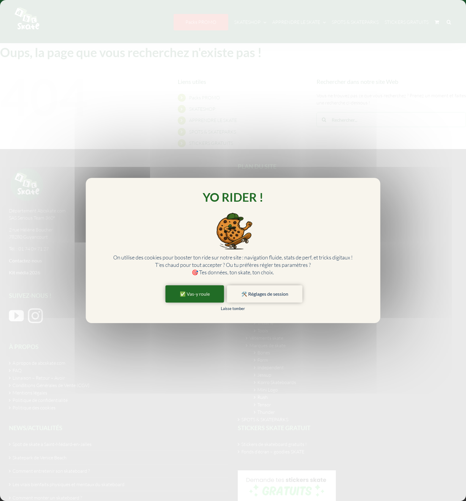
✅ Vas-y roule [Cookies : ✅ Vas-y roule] (195, 294)
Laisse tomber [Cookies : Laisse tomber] (233, 308)
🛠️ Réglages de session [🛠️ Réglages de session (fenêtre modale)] (264, 294)
